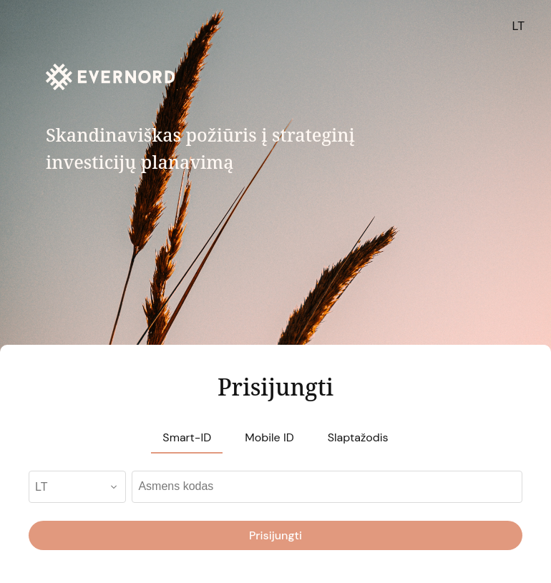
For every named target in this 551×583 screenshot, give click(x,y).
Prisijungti (275, 535)
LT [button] (518, 26)
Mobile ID (269, 437)
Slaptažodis (358, 437)
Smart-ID (186, 437)
